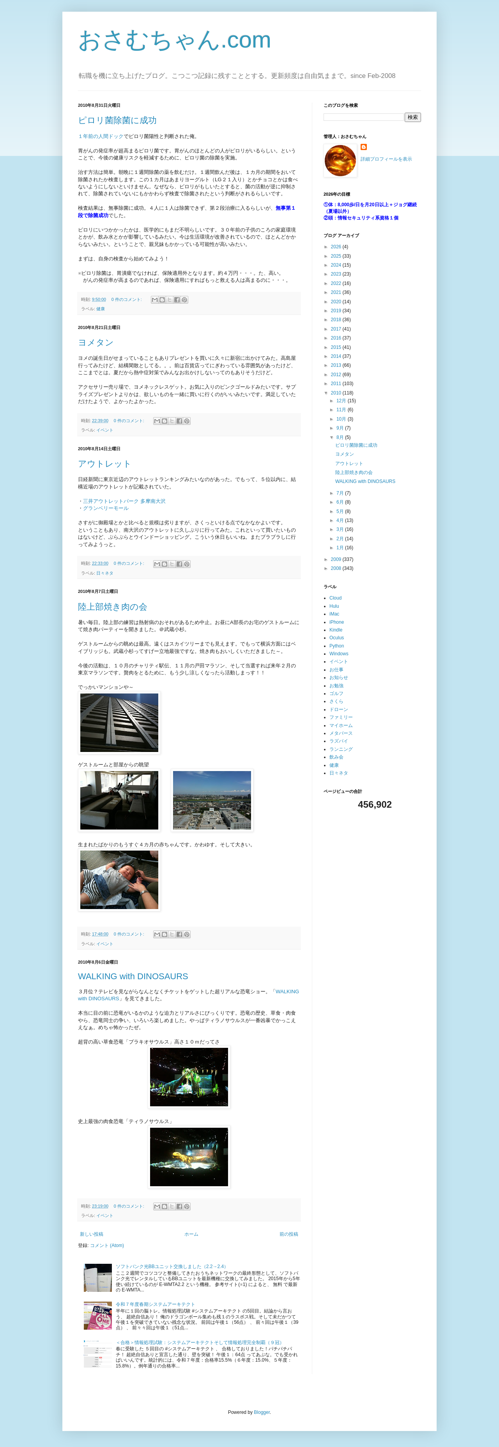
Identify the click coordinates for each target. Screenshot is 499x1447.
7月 (340, 493)
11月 (342, 409)
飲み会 (336, 757)
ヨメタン (96, 342)
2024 (337, 265)
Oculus (336, 637)
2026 (337, 246)
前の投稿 (289, 1234)
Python (336, 646)
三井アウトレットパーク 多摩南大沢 (124, 501)
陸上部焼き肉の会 (112, 607)
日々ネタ (104, 573)
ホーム (191, 1234)
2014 (337, 356)
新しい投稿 (91, 1234)
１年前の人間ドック (101, 136)
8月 (340, 437)
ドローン (338, 709)
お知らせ (338, 677)
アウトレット (105, 464)
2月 (340, 538)
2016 (337, 338)
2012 (337, 374)
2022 (337, 283)
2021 (337, 292)
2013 (337, 365)
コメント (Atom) (107, 1245)
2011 (337, 383)
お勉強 (336, 685)
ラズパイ (338, 741)
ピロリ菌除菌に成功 (117, 120)
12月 (342, 400)
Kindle (335, 630)
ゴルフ (336, 693)
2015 (337, 347)
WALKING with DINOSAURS (133, 976)
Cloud (335, 598)
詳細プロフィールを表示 (386, 159)
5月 (340, 511)
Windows (339, 653)
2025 (337, 256)
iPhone (336, 622)
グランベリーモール (106, 508)
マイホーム (341, 725)
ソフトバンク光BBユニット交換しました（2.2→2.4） (172, 1266)
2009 (337, 559)
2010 (337, 393)
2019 (337, 310)
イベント (104, 430)
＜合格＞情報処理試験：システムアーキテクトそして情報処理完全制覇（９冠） (200, 1342)
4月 (340, 520)
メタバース (341, 733)
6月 (340, 502)
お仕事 (336, 669)
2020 (337, 301)
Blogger (262, 1412)
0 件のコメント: (127, 299)
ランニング (341, 749)
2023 (337, 274)
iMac (334, 614)
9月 (340, 428)
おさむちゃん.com (174, 40)
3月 (340, 529)
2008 (337, 568)
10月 (342, 419)
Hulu (334, 606)
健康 (100, 308)
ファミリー (341, 717)
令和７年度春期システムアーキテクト (155, 1304)
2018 (337, 319)
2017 (337, 329)
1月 (340, 547)
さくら (336, 701)
